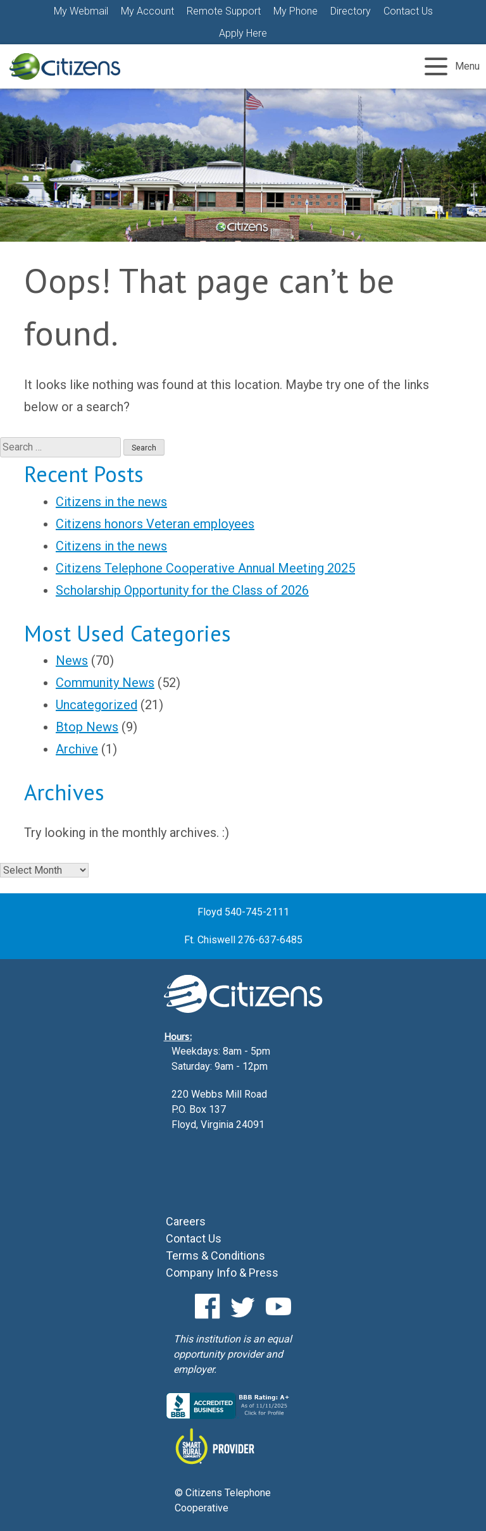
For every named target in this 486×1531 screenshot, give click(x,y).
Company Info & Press (222, 1272)
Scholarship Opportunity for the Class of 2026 (182, 590)
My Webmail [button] (81, 11)
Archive (77, 749)
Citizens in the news (111, 501)
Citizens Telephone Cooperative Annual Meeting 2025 (205, 568)
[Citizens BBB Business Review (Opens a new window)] (229, 1416)
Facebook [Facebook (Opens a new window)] (207, 1306)
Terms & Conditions (215, 1255)
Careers (186, 1221)
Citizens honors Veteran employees (155, 523)
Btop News (87, 727)
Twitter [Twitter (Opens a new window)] (243, 1306)
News (72, 660)
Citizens (64, 66)
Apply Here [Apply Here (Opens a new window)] (243, 33)
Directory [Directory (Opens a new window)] (350, 11)
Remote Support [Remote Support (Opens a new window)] (224, 11)
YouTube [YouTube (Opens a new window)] (278, 1306)
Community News (105, 682)
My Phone (295, 11)
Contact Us (408, 11)
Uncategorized (96, 704)
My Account (147, 11)
